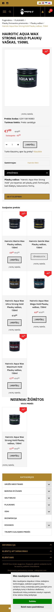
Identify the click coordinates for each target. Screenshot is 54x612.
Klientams (8, 557)
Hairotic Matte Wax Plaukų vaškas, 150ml (14, 244)
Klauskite (38, 151)
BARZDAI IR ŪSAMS (13, 491)
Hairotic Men (33, 162)
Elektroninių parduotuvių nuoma (20, 570)
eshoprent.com (40, 570)
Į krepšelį (14, 260)
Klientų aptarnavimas (15, 551)
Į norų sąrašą (27, 114)
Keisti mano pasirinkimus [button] (32, 607)
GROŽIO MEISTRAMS (13, 484)
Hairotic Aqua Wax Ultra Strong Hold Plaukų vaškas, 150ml (14, 305)
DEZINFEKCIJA (10, 518)
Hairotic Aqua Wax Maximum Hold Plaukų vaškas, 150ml (14, 368)
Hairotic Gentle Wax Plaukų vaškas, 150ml (39, 244)
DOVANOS (9, 525)
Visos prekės (27, 403)
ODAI (6, 511)
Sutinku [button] (32, 601)
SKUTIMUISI (10, 498)
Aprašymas (12, 173)
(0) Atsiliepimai (14, 196)
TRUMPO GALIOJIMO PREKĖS (17, 532)
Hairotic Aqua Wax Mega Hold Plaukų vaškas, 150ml (39, 303)
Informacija (9, 545)
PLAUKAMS (9, 504)
